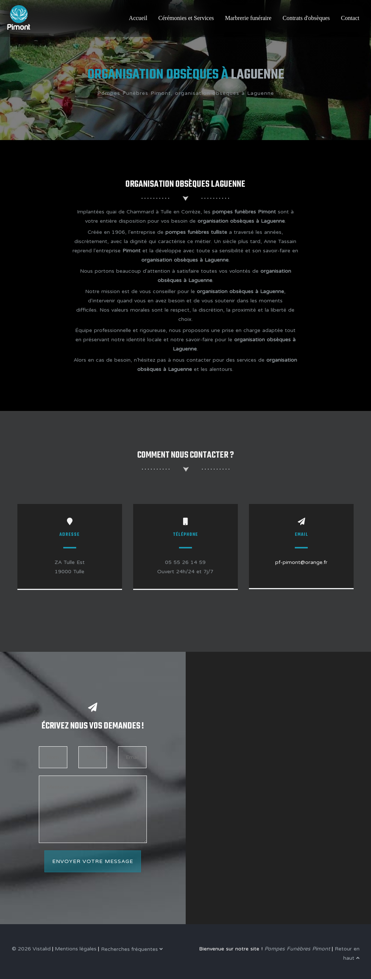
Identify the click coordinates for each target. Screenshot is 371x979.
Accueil (138, 18)
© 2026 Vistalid (31, 949)
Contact (350, 18)
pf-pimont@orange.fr (301, 562)
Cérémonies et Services (186, 18)
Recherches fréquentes (132, 949)
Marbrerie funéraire (248, 18)
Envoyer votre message (92, 861)
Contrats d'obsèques (306, 18)
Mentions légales (76, 949)
